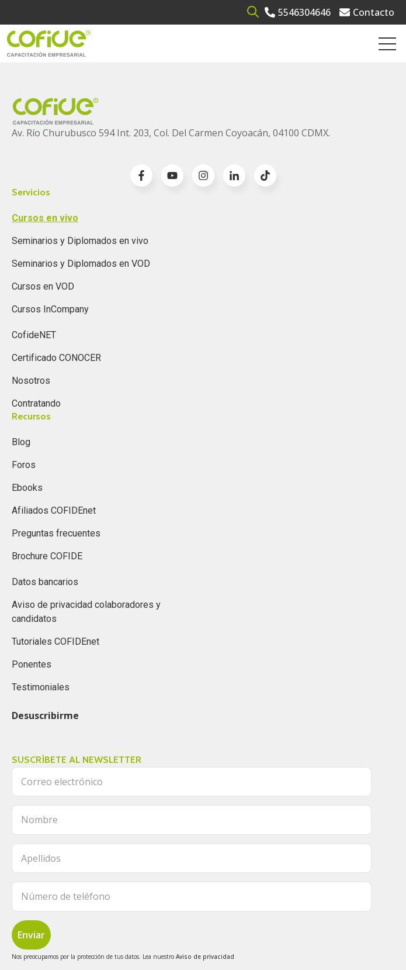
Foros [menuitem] (24, 464)
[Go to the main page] (49, 43)
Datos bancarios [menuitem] (45, 581)
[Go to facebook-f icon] (141, 175)
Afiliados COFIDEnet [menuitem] (54, 510)
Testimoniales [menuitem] (41, 687)
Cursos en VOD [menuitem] (43, 286)
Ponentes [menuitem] (31, 664)
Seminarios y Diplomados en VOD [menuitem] (81, 263)
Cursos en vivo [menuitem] (45, 217)
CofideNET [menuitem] (34, 334)
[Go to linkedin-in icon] (234, 175)
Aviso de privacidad (205, 956)
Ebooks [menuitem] (27, 487)
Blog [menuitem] (21, 442)
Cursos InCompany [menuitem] (50, 309)
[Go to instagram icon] (203, 175)
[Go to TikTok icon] (265, 175)
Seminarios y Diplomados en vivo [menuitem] (80, 240)
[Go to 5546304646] (298, 12)
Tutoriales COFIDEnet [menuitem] (55, 641)
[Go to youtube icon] (172, 175)
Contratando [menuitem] (36, 403)
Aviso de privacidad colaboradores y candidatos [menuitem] (86, 611)
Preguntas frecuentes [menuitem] (56, 533)
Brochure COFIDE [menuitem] (47, 556)
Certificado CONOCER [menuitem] (56, 357)
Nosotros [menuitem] (31, 380)
